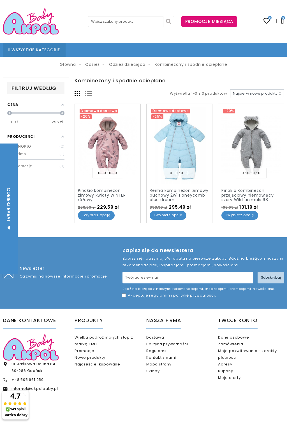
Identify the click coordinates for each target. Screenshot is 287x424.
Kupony (233, 380)
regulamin (159, 295)
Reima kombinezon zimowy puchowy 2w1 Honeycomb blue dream (179, 195)
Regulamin (164, 355)
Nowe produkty (97, 362)
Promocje (91, 353)
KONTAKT (177, 50)
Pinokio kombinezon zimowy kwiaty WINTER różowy (102, 195)
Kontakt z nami (168, 364)
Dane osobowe (241, 337)
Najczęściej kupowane (104, 371)
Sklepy (160, 382)
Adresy (232, 371)
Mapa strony (166, 373)
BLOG (155, 50)
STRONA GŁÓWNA (90, 50)
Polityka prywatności (174, 346)
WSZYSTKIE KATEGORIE (34, 50)
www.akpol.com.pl (174, 415)
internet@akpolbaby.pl (34, 388)
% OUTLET (203, 50)
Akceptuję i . (172, 295)
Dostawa (162, 337)
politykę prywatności (194, 295)
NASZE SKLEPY (129, 50)
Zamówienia (238, 346)
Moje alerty (237, 389)
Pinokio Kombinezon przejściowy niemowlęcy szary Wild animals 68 (247, 195)
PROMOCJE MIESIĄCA (209, 21)
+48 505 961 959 (27, 379)
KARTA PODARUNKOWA (245, 50)
